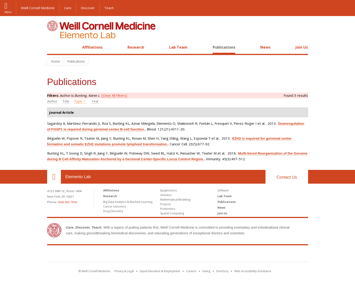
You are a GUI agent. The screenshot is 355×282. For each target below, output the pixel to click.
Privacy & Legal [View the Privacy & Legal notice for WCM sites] (124, 271)
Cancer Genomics (114, 206)
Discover (88, 8)
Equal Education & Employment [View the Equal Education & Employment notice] (160, 271)
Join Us (301, 47)
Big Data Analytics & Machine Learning (127, 202)
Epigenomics (168, 190)
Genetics (165, 195)
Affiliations (92, 47)
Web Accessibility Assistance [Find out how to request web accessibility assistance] (252, 271)
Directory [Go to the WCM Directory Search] (222, 271)
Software (223, 190)
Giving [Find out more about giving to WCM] (206, 271)
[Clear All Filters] (114, 95)
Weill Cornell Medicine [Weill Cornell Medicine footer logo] (177, 254)
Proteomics (167, 209)
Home (52, 47)
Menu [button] (8, 12)
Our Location (54, 177)
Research (135, 47)
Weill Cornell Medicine (38, 8)
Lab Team (178, 47)
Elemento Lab (78, 176)
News (265, 47)
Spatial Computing (172, 213)
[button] (347, 8)
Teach (109, 8)
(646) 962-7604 (67, 202)
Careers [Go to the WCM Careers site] (191, 271)
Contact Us (286, 177)
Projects (165, 204)
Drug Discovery (113, 211)
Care (67, 8)
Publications (224, 47)
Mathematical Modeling (175, 200)
